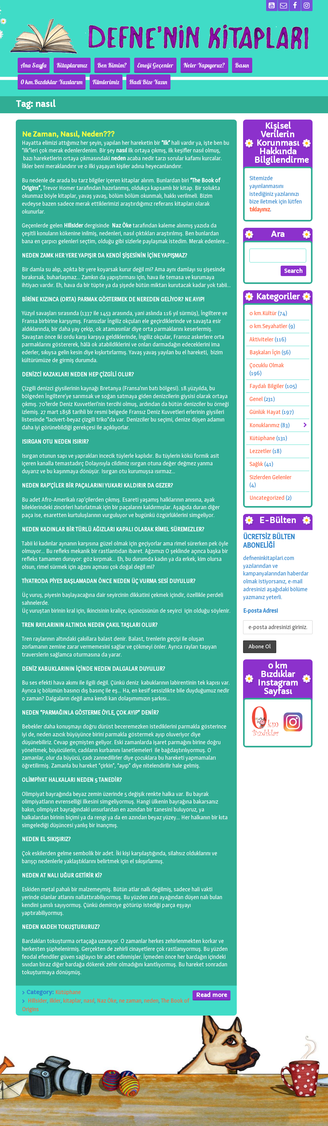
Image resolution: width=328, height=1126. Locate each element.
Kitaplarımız (66, 65)
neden (151, 1000)
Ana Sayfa (32, 65)
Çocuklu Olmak (266, 365)
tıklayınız (259, 209)
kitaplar (72, 1000)
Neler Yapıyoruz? (188, 65)
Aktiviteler (261, 339)
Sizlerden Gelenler (270, 477)
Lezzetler (260, 451)
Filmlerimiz (32, 82)
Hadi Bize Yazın (71, 82)
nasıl (89, 1000)
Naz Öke (106, 1000)
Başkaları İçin (264, 352)
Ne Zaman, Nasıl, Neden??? (68, 134)
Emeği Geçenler (142, 65)
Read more (211, 995)
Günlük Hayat (265, 412)
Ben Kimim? (103, 65)
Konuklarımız (264, 425)
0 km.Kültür (263, 313)
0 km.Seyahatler (268, 326)
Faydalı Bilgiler (266, 386)
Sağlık (256, 464)
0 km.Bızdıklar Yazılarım (266, 65)
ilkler (55, 1000)
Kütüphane (68, 992)
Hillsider (37, 1000)
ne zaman (130, 1000)
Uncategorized (266, 497)
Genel (256, 399)
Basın (222, 65)
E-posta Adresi (260, 610)
